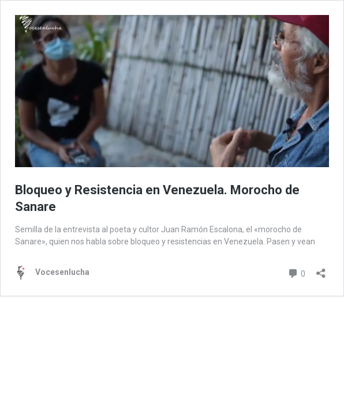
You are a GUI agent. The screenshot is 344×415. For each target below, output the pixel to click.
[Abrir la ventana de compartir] (321, 269)
